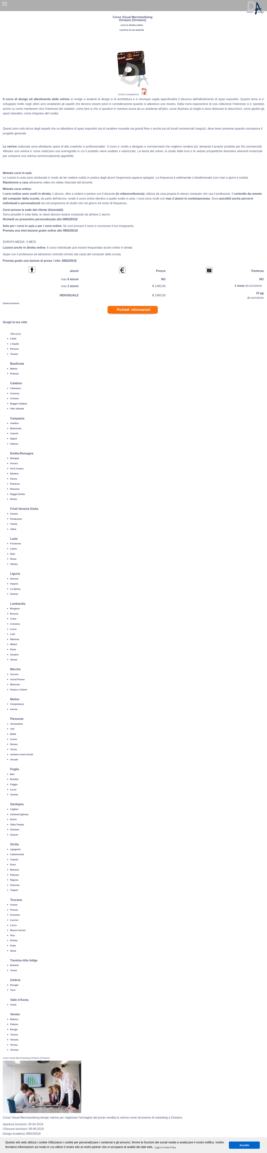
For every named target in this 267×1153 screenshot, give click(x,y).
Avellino (14, 423)
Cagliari (14, 809)
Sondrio (14, 654)
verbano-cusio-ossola (21, 754)
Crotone (14, 398)
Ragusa (14, 880)
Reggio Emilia (17, 494)
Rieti (12, 554)
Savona (14, 594)
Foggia (13, 784)
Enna (13, 864)
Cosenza (14, 393)
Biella (13, 734)
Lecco (13, 629)
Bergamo (15, 608)
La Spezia (15, 589)
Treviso (14, 1034)
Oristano (14, 829)
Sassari (14, 835)
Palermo (14, 875)
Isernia (13, 709)
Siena (13, 951)
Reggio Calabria (18, 403)
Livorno (14, 920)
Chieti (13, 338)
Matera (13, 368)
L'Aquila (14, 344)
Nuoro (13, 819)
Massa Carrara (18, 930)
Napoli (13, 438)
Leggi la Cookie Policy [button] (165, 1147)
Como (13, 619)
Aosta (13, 1004)
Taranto (14, 794)
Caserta (14, 433)
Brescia (14, 614)
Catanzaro (15, 388)
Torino (13, 749)
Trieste (13, 524)
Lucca (13, 925)
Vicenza (14, 1050)
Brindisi (14, 779)
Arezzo (13, 904)
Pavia (13, 649)
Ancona (14, 674)
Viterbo (14, 564)
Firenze (14, 910)
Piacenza (15, 484)
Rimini (13, 499)
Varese (13, 659)
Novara (14, 744)
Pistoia (13, 940)
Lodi (12, 634)
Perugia (14, 985)
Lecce (13, 789)
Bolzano (14, 965)
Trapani (14, 890)
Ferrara (14, 463)
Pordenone (16, 519)
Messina (14, 869)
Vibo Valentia (17, 408)
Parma (13, 479)
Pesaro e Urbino (18, 689)
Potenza (14, 373)
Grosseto (15, 915)
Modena (14, 473)
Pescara (14, 349)
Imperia (14, 584)
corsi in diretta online (131, 25)
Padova (14, 1024)
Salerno (14, 444)
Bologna (14, 458)
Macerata (15, 684)
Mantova (14, 639)
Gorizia (14, 514)
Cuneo (13, 739)
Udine (13, 529)
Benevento (15, 428)
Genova (14, 579)
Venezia (14, 1039)
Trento (13, 970)
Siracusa (14, 885)
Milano (13, 644)
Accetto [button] (244, 1145)
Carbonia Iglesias (19, 814)
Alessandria (16, 724)
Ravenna (14, 489)
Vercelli (14, 759)
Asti (12, 729)
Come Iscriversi (11, 303)
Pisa (12, 935)
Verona (14, 1045)
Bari (12, 774)
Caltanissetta (17, 854)
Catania (14, 859)
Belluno (14, 1019)
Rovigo (14, 1029)
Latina (13, 549)
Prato (13, 945)
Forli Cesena (16, 468)
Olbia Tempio (17, 824)
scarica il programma (128, 94)
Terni (12, 990)
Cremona (15, 624)
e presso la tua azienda (131, 30)
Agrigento (15, 849)
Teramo (14, 354)
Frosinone (15, 543)
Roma (13, 559)
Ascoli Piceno (17, 679)
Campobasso (17, 704)
